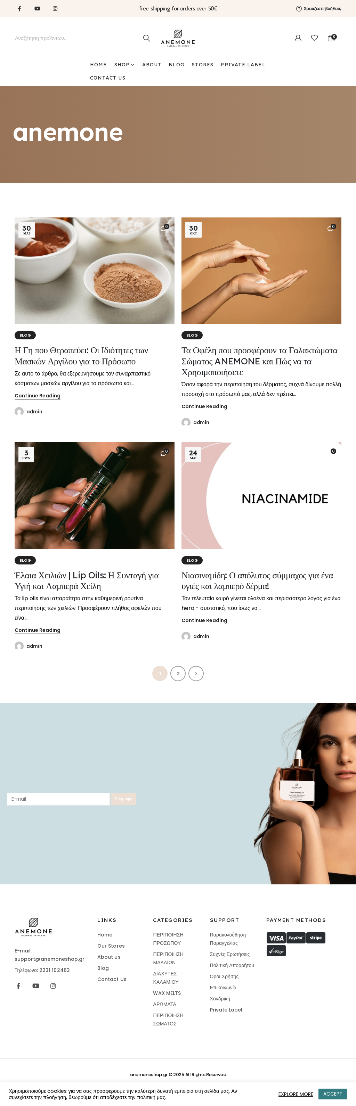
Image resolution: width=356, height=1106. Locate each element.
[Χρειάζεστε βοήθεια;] (319, 8)
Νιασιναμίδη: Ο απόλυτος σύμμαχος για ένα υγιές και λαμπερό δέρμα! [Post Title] (257, 580)
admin (34, 411)
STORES (202, 64)
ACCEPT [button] (332, 1093)
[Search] (146, 38)
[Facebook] (19, 8)
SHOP (122, 64)
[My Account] (298, 38)
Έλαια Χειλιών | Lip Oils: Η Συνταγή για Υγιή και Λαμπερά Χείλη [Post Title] (87, 580)
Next (196, 673)
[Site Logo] (178, 38)
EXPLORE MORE (295, 1094)
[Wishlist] (314, 38)
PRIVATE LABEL (243, 64)
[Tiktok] (73, 8)
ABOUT (152, 64)
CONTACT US (108, 78)
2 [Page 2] (178, 673)
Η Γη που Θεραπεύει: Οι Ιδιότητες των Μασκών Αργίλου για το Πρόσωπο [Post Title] (81, 355)
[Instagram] (55, 8)
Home (98, 64)
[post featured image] (95, 270)
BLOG (177, 64)
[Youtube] (37, 8)
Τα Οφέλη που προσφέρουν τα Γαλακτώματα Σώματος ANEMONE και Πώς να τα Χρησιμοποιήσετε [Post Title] (259, 360)
